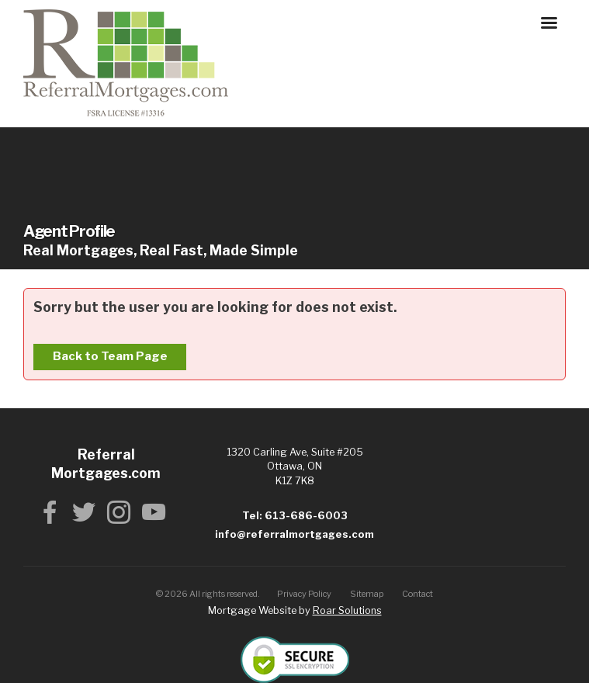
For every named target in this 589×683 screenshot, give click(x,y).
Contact (417, 593)
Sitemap (367, 593)
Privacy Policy (304, 593)
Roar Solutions (347, 610)
